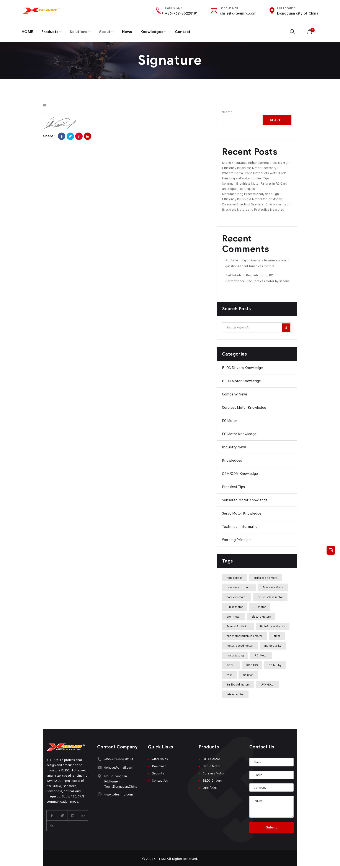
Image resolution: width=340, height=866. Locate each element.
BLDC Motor (211, 757)
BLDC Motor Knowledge (241, 379)
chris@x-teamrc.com (238, 13)
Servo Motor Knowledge (241, 512)
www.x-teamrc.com (118, 792)
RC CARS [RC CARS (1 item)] (252, 663)
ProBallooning (235, 259)
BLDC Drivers (212, 779)
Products (51, 31)
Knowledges (157, 31)
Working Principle (237, 538)
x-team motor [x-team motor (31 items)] (235, 693)
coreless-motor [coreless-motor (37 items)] (237, 595)
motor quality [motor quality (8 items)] (272, 644)
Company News (235, 392)
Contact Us (160, 779)
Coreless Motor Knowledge (244, 406)
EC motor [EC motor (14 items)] (260, 605)
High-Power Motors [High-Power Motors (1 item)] (272, 625)
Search (227, 110)
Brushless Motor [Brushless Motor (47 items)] (273, 586)
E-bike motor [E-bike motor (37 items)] (235, 605)
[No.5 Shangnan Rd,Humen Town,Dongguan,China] (99, 774)
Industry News (234, 445)
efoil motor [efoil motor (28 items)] (234, 615)
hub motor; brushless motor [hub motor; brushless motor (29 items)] (244, 634)
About (108, 31)
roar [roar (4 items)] (229, 673)
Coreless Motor (213, 772)
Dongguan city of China (297, 13)
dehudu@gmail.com (118, 765)
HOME (28, 31)
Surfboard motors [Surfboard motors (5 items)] (238, 683)
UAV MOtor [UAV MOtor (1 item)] (268, 683)
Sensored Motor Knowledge (245, 498)
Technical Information (241, 525)
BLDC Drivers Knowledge (242, 366)
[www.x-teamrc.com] (99, 792)
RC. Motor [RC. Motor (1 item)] (261, 654)
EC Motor (229, 419)
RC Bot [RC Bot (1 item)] (231, 663)
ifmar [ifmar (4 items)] (276, 634)
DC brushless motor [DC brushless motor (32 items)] (270, 595)
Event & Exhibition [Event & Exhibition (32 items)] (238, 625)
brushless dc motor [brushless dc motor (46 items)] (239, 586)
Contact (189, 31)
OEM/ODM (210, 786)
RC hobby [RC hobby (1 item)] (275, 663)
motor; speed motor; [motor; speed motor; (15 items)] (240, 644)
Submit (271, 826)
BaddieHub (233, 274)
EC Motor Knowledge (239, 432)
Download (159, 765)
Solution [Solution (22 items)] (248, 673)
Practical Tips (233, 485)
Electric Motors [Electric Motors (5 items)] (261, 615)
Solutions (81, 31)
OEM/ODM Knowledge (240, 472)
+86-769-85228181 (181, 13)
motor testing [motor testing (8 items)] (235, 654)
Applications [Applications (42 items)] (234, 576)
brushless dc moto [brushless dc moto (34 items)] (265, 576)
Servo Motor (212, 765)
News (131, 31)
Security (158, 772)
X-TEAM (160, 857)
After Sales (160, 757)
